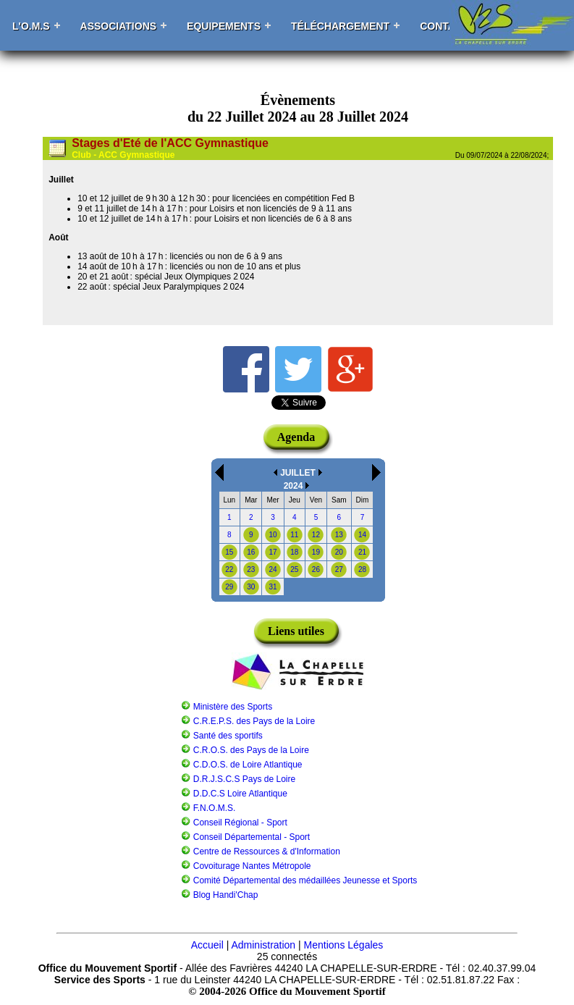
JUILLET (298, 473)
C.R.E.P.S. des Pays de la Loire (254, 721)
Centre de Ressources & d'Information (266, 851)
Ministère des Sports (232, 707)
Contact (444, 26)
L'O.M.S (31, 26)
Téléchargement (340, 26)
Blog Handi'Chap (225, 895)
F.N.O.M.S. (214, 808)
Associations (118, 26)
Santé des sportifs (228, 736)
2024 (293, 486)
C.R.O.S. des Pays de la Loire (251, 750)
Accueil (207, 945)
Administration (263, 945)
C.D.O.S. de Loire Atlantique (248, 765)
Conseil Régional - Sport (240, 822)
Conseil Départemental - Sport (251, 837)
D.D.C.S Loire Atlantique (240, 794)
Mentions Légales (344, 945)
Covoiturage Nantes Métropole (252, 866)
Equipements (224, 26)
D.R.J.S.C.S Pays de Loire (244, 779)
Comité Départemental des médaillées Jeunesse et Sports (305, 880)
